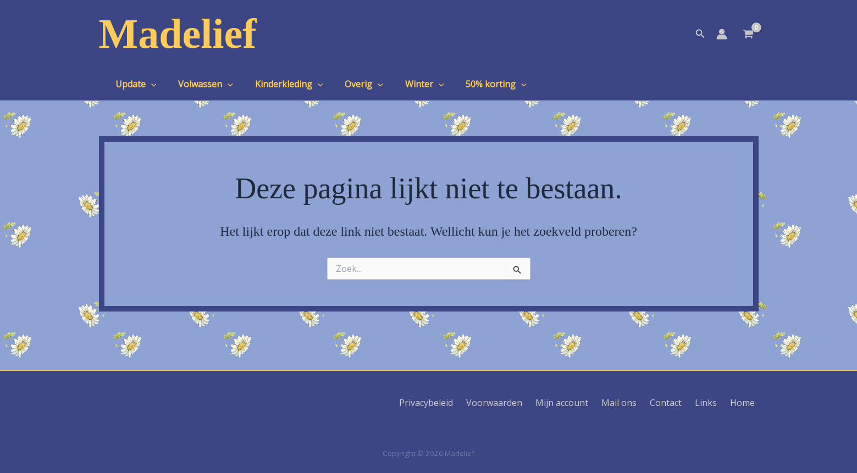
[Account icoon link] (721, 34)
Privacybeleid (456, 403)
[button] (700, 34)
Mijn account (583, 403)
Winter (404, 84)
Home (746, 403)
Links (714, 403)
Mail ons (636, 403)
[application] (148, 84)
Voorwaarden (520, 403)
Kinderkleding (278, 84)
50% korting (471, 84)
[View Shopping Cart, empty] (748, 35)
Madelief (178, 33)
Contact (678, 403)
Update (133, 84)
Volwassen (199, 84)
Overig (348, 84)
